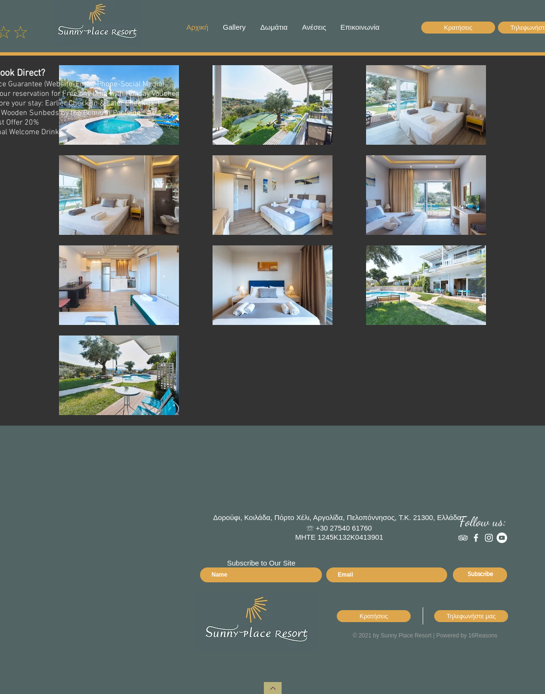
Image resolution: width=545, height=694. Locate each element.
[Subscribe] (480, 574)
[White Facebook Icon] (476, 537)
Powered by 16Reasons (466, 635)
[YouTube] (502, 537)
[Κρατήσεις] (458, 28)
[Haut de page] (273, 688)
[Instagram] (489, 537)
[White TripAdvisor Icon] (463, 537)
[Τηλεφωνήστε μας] (471, 616)
